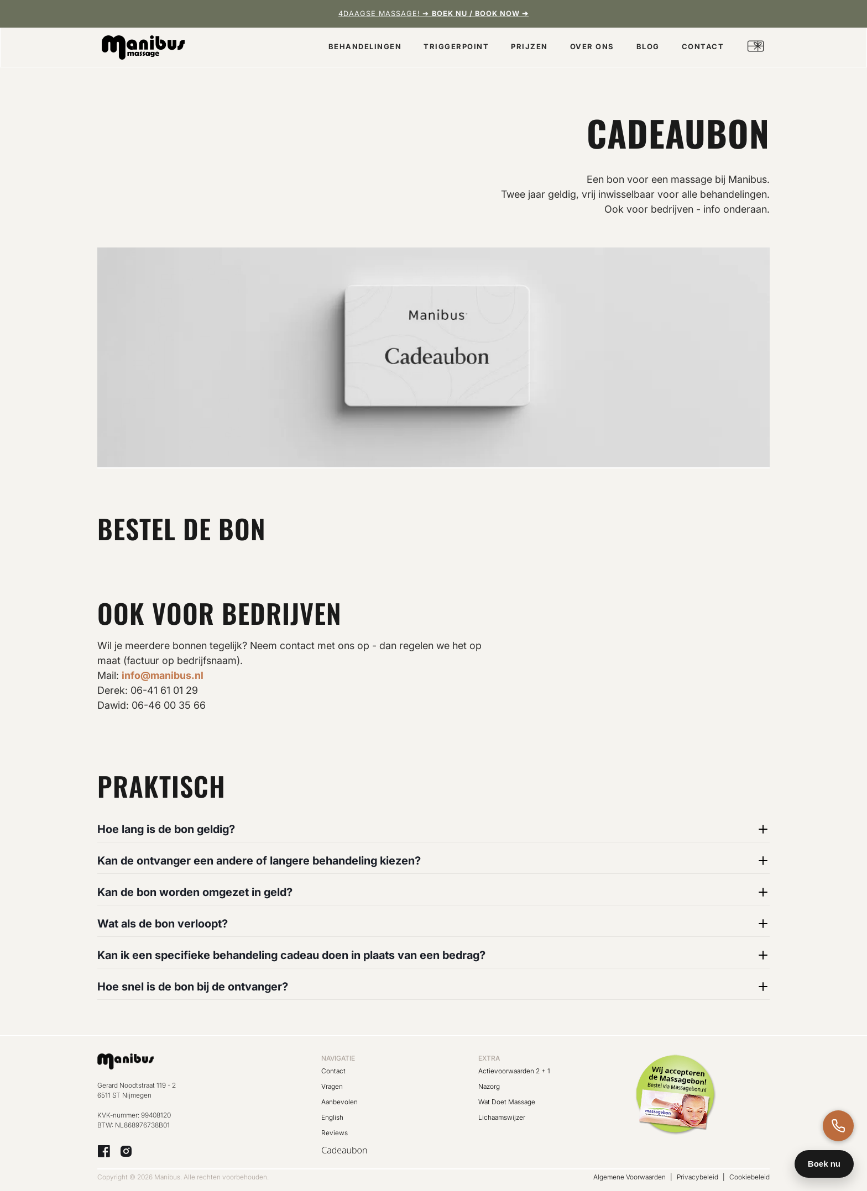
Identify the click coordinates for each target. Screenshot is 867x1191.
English (332, 1117)
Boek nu (824, 1163)
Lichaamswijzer (501, 1117)
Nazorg (489, 1086)
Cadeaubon (344, 1150)
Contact (333, 1071)
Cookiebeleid (749, 1177)
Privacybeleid (697, 1177)
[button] (365, 47)
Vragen (332, 1086)
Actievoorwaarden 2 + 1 (514, 1071)
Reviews (334, 1133)
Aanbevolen (339, 1102)
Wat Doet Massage (506, 1102)
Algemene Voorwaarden (629, 1177)
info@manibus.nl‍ (162, 675)
